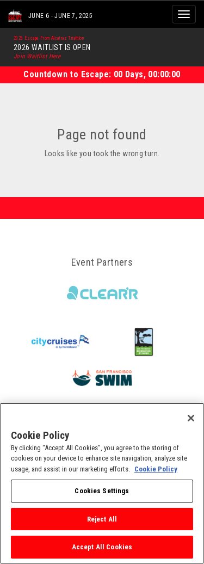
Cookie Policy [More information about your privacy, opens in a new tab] (155, 469)
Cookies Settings (102, 491)
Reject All (102, 519)
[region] (102, 483)
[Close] (191, 418)
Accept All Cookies (102, 547)
